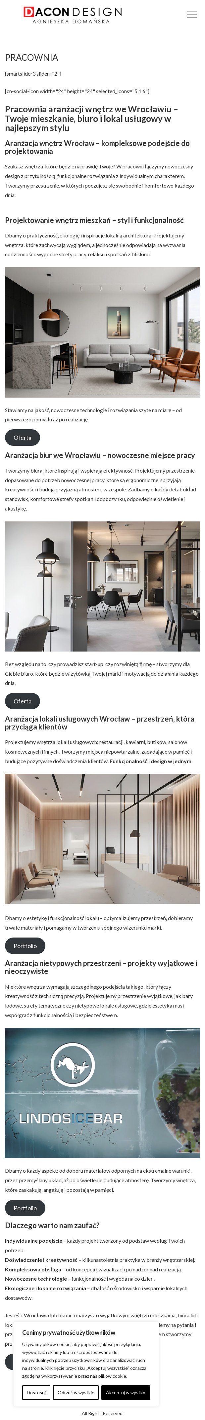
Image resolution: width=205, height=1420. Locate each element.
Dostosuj (36, 1392)
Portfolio (25, 945)
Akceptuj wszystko (125, 1392)
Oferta (22, 437)
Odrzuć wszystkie (76, 1392)
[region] (86, 1364)
